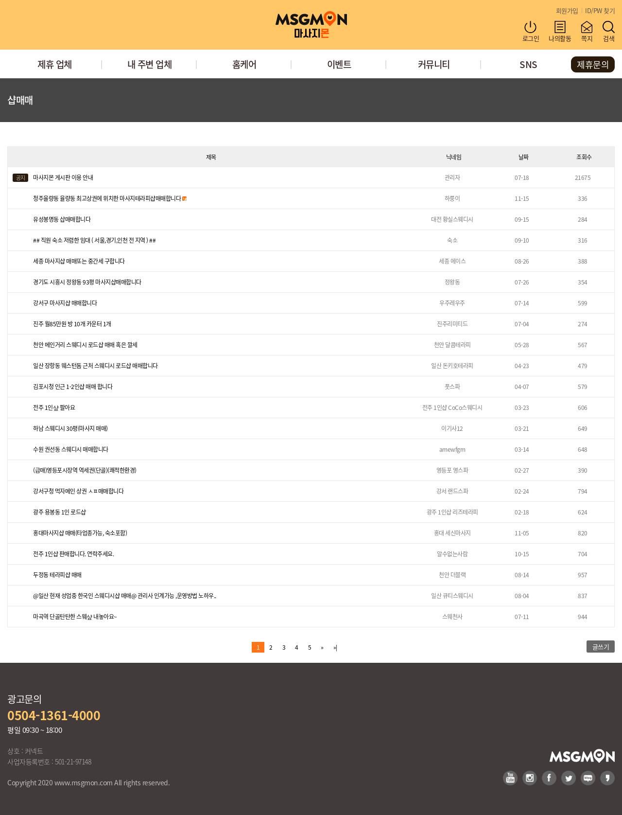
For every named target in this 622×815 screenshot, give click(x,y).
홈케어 (244, 64)
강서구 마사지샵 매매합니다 (65, 303)
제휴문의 (593, 64)
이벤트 (339, 64)
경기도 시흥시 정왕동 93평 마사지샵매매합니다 (87, 282)
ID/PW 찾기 (600, 10)
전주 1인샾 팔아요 (54, 407)
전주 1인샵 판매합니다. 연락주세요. (73, 553)
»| (335, 647)
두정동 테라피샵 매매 (57, 574)
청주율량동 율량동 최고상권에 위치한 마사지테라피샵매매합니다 (110, 198)
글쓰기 (600, 646)
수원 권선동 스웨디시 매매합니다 (70, 449)
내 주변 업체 (149, 64)
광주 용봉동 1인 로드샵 (59, 512)
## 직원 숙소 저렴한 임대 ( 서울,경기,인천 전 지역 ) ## (94, 240)
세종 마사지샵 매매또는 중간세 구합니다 (79, 261)
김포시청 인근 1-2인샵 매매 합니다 (72, 386)
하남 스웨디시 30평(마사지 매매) (70, 428)
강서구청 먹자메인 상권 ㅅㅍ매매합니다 (78, 491)
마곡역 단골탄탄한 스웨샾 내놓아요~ (75, 616)
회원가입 (567, 10)
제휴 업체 (54, 64)
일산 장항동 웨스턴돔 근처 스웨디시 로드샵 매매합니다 (95, 365)
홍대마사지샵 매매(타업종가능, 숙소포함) (80, 533)
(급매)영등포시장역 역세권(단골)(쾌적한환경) (85, 470)
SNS (528, 64)
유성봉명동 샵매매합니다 (61, 219)
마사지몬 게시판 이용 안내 (63, 177)
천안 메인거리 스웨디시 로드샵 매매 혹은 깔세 (85, 344)
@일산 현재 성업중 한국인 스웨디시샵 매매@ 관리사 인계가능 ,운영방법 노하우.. (124, 595)
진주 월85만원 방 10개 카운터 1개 (72, 323)
